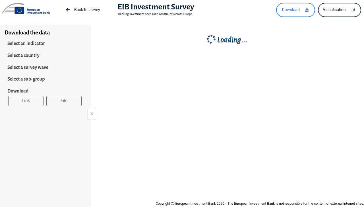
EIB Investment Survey (155, 7)
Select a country (23, 55)
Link (26, 100)
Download (17, 91)
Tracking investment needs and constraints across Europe (154, 14)
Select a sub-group (26, 79)
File (63, 100)
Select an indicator (26, 43)
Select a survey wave (27, 67)
